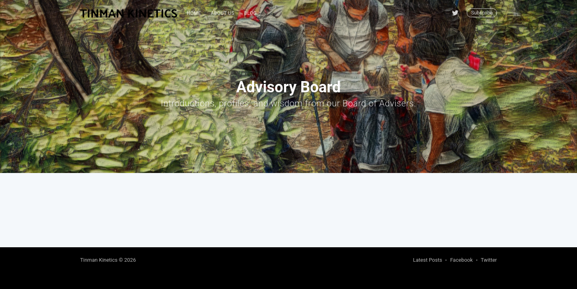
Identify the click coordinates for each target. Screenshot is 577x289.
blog (250, 13)
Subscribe (481, 13)
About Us (222, 13)
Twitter (489, 260)
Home (194, 13)
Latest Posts (427, 260)
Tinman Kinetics (98, 260)
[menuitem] (194, 13)
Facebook (461, 260)
